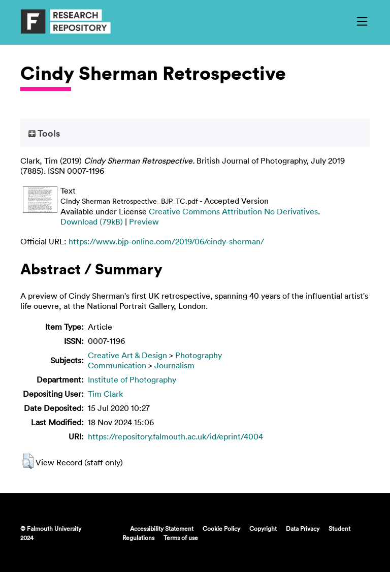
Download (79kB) (91, 221)
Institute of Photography (132, 379)
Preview (144, 221)
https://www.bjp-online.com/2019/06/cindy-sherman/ (166, 241)
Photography (198, 355)
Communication (117, 365)
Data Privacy (302, 528)
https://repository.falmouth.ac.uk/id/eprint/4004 (175, 436)
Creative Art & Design (127, 355)
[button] (28, 461)
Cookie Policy (221, 528)
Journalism (174, 365)
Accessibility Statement (161, 528)
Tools (44, 133)
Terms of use (181, 537)
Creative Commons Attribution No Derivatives (233, 211)
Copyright (263, 528)
